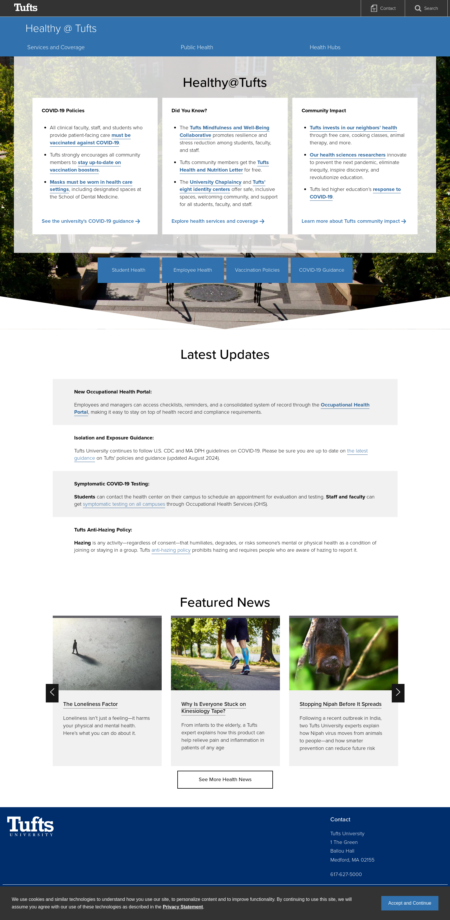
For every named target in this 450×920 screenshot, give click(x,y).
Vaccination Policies (257, 270)
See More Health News (225, 779)
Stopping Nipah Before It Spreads (341, 704)
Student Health (128, 270)
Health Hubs (325, 47)
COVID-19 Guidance (321, 270)
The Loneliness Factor (90, 704)
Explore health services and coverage (215, 221)
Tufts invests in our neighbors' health (353, 127)
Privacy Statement (183, 906)
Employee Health (193, 270)
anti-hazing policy (171, 550)
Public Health (197, 47)
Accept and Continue (409, 903)
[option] (107, 691)
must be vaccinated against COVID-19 (90, 138)
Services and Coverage (56, 47)
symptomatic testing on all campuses (124, 504)
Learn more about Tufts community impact (351, 221)
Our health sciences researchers (348, 155)
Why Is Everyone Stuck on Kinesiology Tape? (213, 707)
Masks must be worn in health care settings (91, 185)
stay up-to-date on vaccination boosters (85, 166)
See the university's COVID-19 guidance (88, 221)
